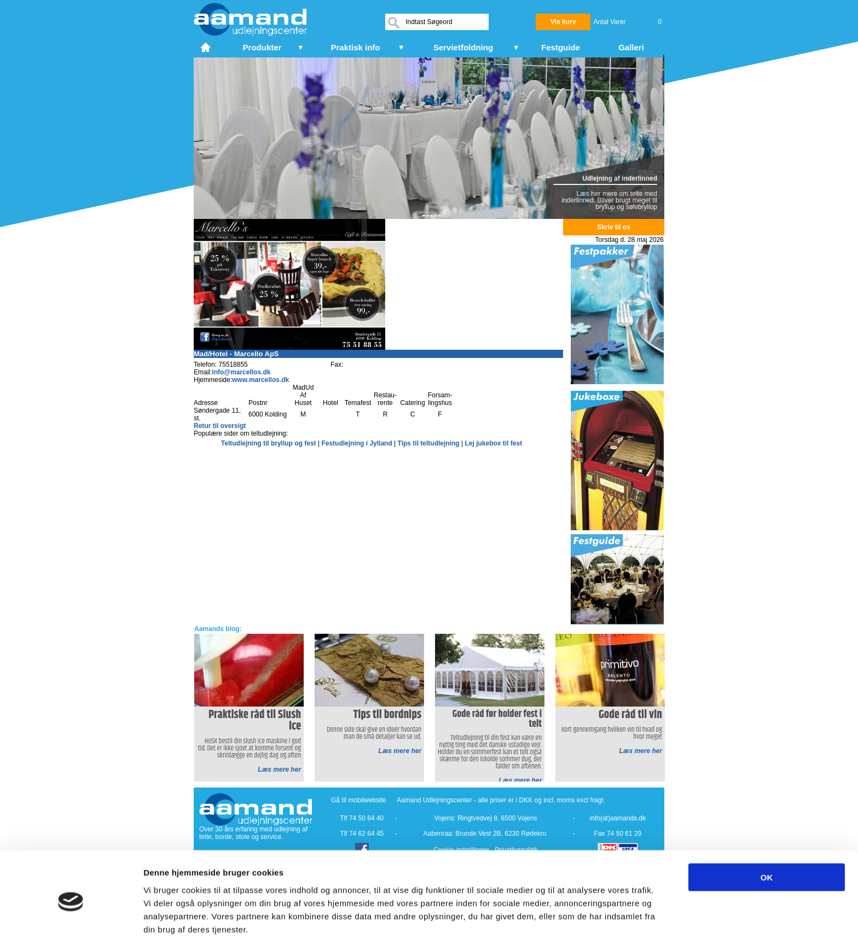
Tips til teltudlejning (429, 443)
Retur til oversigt (220, 426)
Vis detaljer (569, 921)
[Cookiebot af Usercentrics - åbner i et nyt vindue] (71, 921)
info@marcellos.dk (241, 372)
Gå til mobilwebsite (358, 800)
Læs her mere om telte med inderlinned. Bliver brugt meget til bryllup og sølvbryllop (609, 200)
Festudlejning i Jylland (357, 443)
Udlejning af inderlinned (619, 178)
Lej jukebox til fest (493, 443)
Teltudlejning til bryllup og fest (269, 443)
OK (767, 833)
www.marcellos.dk (260, 380)
